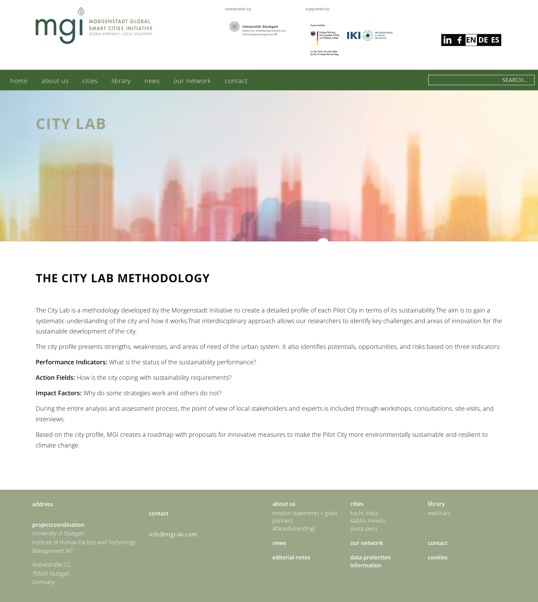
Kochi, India (364, 513)
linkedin (459, 40)
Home (19, 81)
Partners (282, 520)
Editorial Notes (291, 557)
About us (55, 81)
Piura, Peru (363, 528)
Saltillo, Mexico (368, 520)
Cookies (438, 557)
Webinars (439, 513)
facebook (447, 40)
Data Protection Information (370, 561)
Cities (90, 81)
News (152, 81)
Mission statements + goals (304, 513)
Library (121, 81)
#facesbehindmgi (293, 528)
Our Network (192, 81)
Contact (236, 81)
